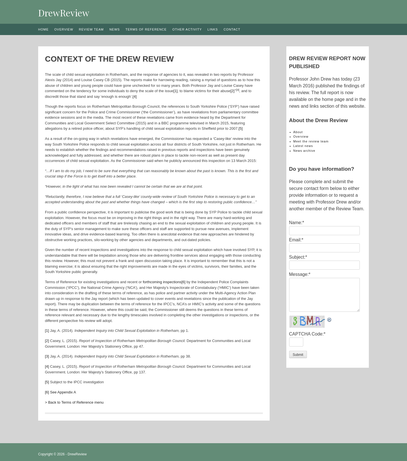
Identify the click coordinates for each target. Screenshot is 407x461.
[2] (232, 91)
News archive (304, 150)
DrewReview (63, 13)
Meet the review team (311, 141)
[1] (175, 91)
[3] (237, 89)
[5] (241, 128)
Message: (300, 274)
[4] (135, 96)
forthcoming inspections (162, 282)
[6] (183, 282)
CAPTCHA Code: (307, 334)
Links (212, 29)
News (114, 29)
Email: (296, 239)
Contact (232, 29)
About (298, 132)
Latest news (303, 146)
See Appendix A (63, 392)
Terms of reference (146, 29)
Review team (91, 29)
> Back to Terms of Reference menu (74, 402)
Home (43, 29)
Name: (296, 222)
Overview (63, 29)
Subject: (298, 257)
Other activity (187, 29)
